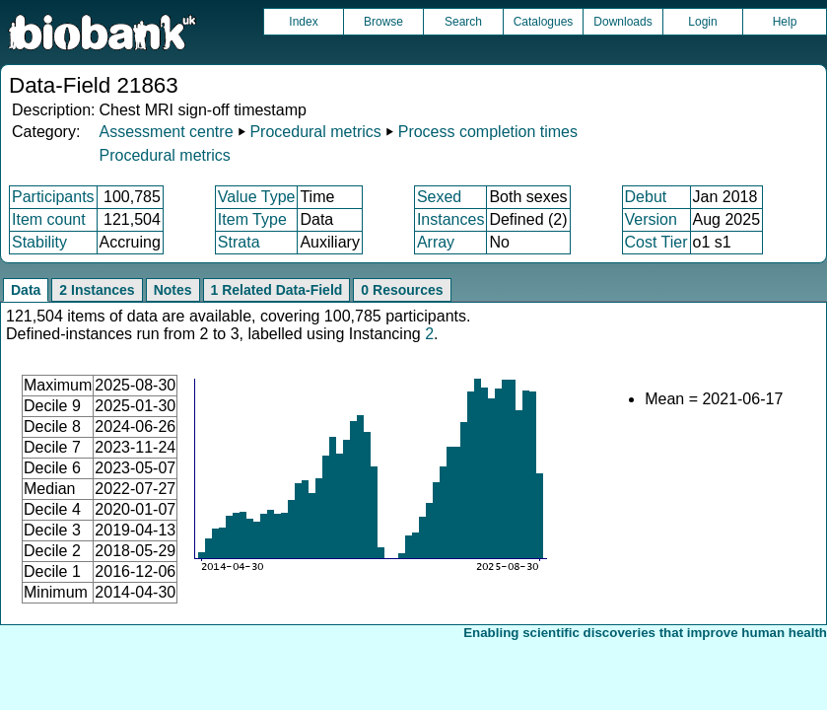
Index (303, 22)
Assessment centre (166, 131)
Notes (173, 290)
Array (435, 242)
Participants (53, 196)
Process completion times (488, 131)
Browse (383, 22)
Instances (450, 219)
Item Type (252, 219)
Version (651, 219)
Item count (49, 219)
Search (463, 22)
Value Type (257, 196)
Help (785, 22)
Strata (239, 242)
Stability (39, 242)
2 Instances (96, 290)
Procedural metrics (314, 131)
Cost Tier (656, 242)
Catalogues (544, 22)
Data (25, 290)
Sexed (439, 196)
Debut (646, 196)
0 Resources (402, 290)
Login (702, 22)
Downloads (622, 22)
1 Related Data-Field (277, 290)
